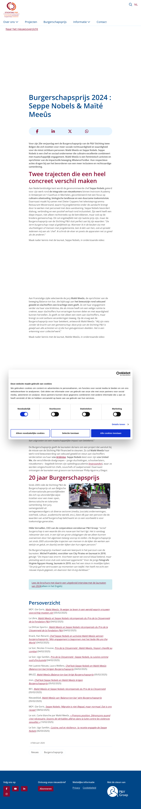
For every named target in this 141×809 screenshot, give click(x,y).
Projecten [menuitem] (31, 22)
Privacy (76, 787)
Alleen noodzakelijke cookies (30, 433)
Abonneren (46, 788)
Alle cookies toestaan (110, 433)
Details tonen (118, 424)
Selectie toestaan (70, 433)
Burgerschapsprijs (53, 752)
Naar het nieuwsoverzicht (22, 29)
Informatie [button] (81, 22)
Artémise (61, 457)
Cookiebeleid (89, 787)
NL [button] (136, 4)
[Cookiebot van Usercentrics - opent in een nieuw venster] (118, 374)
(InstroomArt (95, 463)
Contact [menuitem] (102, 22)
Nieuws (35, 752)
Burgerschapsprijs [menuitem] (55, 22)
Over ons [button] (10, 22)
